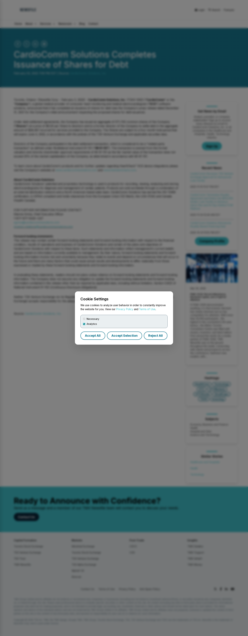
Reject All (155, 335)
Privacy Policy (124, 309)
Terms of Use (147, 309)
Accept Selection (124, 335)
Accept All (93, 335)
